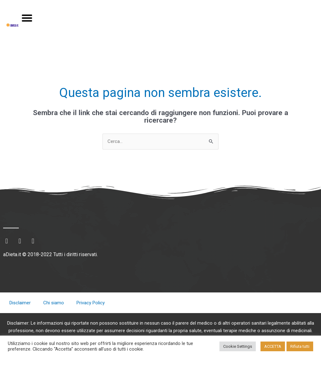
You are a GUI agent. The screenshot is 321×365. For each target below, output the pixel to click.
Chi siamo (53, 303)
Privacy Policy (90, 303)
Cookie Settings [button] (237, 346)
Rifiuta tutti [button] (299, 346)
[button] (26, 17)
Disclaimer (20, 303)
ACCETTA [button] (272, 346)
